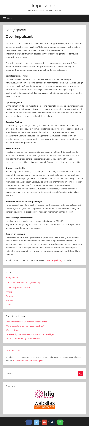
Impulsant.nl (44, 5)
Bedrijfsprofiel (12, 277)
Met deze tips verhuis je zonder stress (23, 338)
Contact (9, 304)
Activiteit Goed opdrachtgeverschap (24, 282)
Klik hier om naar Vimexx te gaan (28, 361)
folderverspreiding (53, 260)
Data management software (18, 287)
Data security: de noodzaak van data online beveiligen (30, 334)
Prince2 (9, 292)
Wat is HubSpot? (13, 330)
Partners (9, 296)
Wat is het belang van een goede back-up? (25, 326)
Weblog (9, 300)
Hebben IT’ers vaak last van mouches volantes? (27, 322)
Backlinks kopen (13, 350)
